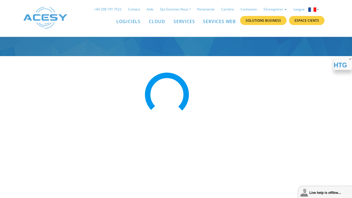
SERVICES (184, 21)
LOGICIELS (128, 21)
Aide (150, 9)
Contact (134, 9)
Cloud (157, 21)
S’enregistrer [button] (275, 9)
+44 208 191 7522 (108, 9)
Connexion (249, 9)
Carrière (227, 9)
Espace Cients (307, 20)
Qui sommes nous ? (175, 9)
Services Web (219, 21)
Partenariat (206, 9)
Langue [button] (306, 9)
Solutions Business (263, 20)
